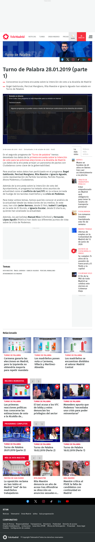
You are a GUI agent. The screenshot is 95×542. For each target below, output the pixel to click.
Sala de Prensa (8, 524)
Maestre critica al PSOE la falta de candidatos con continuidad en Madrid (76, 468)
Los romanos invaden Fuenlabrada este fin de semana (74, 213)
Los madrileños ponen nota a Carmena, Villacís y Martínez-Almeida (47, 345)
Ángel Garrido (19, 271)
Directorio (47, 524)
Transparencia (36, 524)
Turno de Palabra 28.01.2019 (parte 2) (16, 434)
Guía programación (46, 514)
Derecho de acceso (70, 524)
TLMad (42, 37)
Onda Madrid (53, 37)
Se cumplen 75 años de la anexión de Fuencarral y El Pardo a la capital (74, 250)
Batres (79, 160)
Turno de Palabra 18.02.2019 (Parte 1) (76, 434)
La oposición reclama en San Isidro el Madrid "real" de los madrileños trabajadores (16, 468)
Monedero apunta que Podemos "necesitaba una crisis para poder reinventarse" (76, 391)
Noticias (32, 37)
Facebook (62, 59)
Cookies (6, 528)
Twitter (67, 59)
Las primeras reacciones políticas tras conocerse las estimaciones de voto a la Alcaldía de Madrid (16, 391)
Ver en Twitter (35, 502)
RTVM (5, 510)
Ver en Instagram (43, 501)
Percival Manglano (47, 271)
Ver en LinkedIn (59, 501)
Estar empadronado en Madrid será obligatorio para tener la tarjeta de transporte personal (74, 181)
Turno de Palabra (12, 355)
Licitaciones (26, 526)
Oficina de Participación (56, 526)
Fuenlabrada (84, 211)
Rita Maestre (8, 271)
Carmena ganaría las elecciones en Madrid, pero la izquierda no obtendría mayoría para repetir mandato (17, 345)
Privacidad (71, 526)
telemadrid (10, 537)
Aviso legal (81, 526)
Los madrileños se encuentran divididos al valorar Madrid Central (78, 345)
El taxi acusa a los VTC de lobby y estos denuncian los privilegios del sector (46, 391)
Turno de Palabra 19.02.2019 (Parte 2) (46, 434)
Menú (90, 36)
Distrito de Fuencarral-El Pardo (84, 251)
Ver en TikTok (51, 502)
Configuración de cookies (20, 528)
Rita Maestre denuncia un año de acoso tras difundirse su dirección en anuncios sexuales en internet (46, 468)
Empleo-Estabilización (11, 526)
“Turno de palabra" (41, 155)
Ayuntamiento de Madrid (12, 274)
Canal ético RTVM (38, 526)
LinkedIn (84, 59)
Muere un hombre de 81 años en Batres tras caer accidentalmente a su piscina (73, 160)
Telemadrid (15, 514)
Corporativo (10, 520)
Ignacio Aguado (33, 271)
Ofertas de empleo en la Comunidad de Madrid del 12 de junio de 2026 (74, 230)
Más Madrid (69, 478)
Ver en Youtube (67, 501)
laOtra (35, 514)
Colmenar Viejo (85, 273)
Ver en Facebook (27, 502)
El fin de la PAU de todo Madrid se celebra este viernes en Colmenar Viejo (74, 274)
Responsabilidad (22, 524)
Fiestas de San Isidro (14, 478)
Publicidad (57, 524)
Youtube (89, 59)
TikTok (78, 59)
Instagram (73, 59)
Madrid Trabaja (85, 229)
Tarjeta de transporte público (83, 182)
